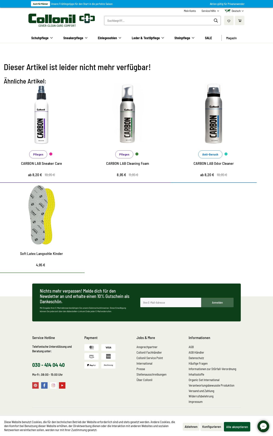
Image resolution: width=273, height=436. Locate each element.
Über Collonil (144, 380)
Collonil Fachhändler (149, 352)
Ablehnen (191, 426)
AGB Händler (196, 352)
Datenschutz (196, 358)
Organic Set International (204, 380)
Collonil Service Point (149, 358)
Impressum (196, 401)
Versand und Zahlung (201, 391)
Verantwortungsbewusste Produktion (211, 385)
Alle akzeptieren (237, 427)
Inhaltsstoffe (196, 374)
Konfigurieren (211, 426)
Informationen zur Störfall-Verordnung (212, 369)
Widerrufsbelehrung (201, 396)
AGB (191, 347)
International (144, 363)
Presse (140, 369)
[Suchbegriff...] (162, 20)
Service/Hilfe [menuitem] (209, 11)
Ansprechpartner (147, 347)
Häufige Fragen (198, 363)
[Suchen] (216, 20)
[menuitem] (190, 11)
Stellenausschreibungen (151, 374)
